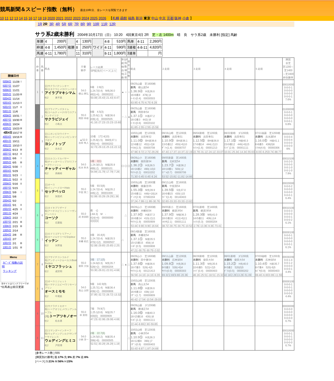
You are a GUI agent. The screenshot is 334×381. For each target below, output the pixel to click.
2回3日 (7, 204)
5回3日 (7, 102)
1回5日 (7, 230)
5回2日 (7, 107)
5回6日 (7, 90)
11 (7, 18)
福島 (131, 18)
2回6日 (7, 192)
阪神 (177, 18)
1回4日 (7, 234)
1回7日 (7, 221)
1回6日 (7, 226)
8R (83, 24)
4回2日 (7, 145)
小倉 (185, 18)
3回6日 (7, 158)
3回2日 (7, 175)
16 (30, 18)
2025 (94, 18)
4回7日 (7, 119)
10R (96, 24)
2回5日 (7, 196)
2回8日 (7, 183)
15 (25, 18)
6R (70, 24)
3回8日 (7, 149)
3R (51, 24)
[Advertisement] (13, 47)
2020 (51, 18)
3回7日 (7, 153)
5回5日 (7, 94)
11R (104, 24)
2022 (68, 18)
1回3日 (7, 238)
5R (64, 24)
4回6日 (7, 124)
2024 (85, 18)
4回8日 (7, 115)
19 (44, 18)
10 (2, 18)
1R (40, 24)
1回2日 (7, 243)
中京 (162, 18)
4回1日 (7, 141)
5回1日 (7, 111)
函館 (123, 18)
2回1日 (7, 213)
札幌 (115, 18)
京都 (170, 18)
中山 (154, 18)
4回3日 (7, 136)
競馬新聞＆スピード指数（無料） (38, 9)
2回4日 (7, 200)
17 (35, 18)
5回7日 (7, 85)
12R (112, 24)
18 (40, 18)
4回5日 (7, 128)
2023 (77, 18)
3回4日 (7, 166)
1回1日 (7, 247)
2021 (60, 18)
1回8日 (7, 217)
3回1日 (7, 179)
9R (89, 24)
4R (58, 24)
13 (16, 18)
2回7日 (7, 187)
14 (21, 18)
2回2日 (7, 209)
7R (76, 24)
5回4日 (7, 98)
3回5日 (7, 162)
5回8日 (7, 81)
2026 (102, 18)
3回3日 (7, 170)
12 (11, 18)
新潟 (139, 18)
